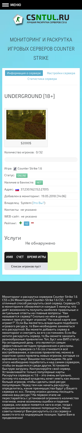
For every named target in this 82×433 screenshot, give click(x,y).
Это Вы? (38, 203)
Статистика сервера (42, 78)
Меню (11, 5)
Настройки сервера (61, 73)
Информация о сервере (24, 73)
